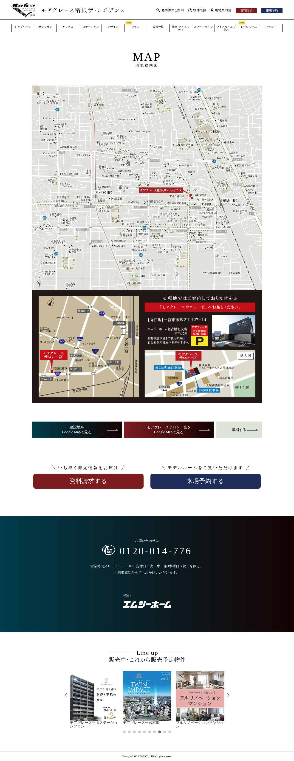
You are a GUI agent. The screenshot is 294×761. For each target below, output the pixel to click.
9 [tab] (164, 731)
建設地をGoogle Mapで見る (90, 429)
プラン (133, 26)
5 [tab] (144, 731)
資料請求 (246, 10)
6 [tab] (149, 731)
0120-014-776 (147, 550)
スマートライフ (203, 26)
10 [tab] (169, 731)
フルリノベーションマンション (200, 699)
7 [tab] (154, 731)
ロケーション (90, 26)
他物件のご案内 (170, 10)
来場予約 (272, 10)
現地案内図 (221, 10)
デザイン (113, 26)
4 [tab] (139, 731)
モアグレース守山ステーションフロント (94, 699)
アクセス (67, 26)
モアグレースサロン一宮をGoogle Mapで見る (178, 429)
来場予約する (205, 481)
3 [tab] (134, 731)
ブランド (271, 26)
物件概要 (197, 10)
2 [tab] (129, 731)
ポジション (45, 26)
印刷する (245, 430)
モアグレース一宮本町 (147, 697)
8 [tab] (159, 731)
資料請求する (88, 481)
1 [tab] (124, 731)
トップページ (22, 26)
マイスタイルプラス (226, 28)
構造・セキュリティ (181, 28)
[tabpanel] (94, 699)
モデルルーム (247, 26)
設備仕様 (158, 26)
